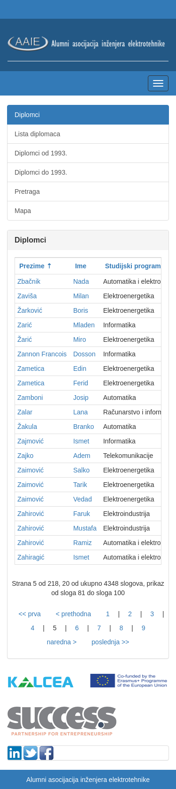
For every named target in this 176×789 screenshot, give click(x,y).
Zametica (31, 368)
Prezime (32, 266)
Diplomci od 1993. (41, 153)
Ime (80, 266)
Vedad (82, 499)
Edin (79, 368)
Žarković (29, 310)
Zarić (24, 325)
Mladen (84, 325)
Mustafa (85, 528)
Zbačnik (28, 281)
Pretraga (27, 191)
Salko (81, 470)
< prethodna (73, 614)
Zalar (24, 412)
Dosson (84, 354)
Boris (80, 310)
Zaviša (27, 296)
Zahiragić (31, 557)
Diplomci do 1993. (41, 172)
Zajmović (30, 441)
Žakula (27, 426)
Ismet (81, 441)
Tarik (80, 484)
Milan (81, 296)
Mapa (23, 210)
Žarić (24, 339)
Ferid (80, 383)
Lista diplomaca (37, 134)
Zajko (25, 455)
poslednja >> (110, 642)
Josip (81, 397)
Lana (80, 412)
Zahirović (30, 513)
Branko (83, 426)
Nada (81, 281)
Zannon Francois (42, 354)
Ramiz (82, 542)
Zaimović (30, 470)
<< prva (29, 614)
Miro (79, 339)
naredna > (62, 642)
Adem (82, 455)
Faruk (81, 513)
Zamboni (30, 397)
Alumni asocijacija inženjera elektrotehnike (88, 779)
